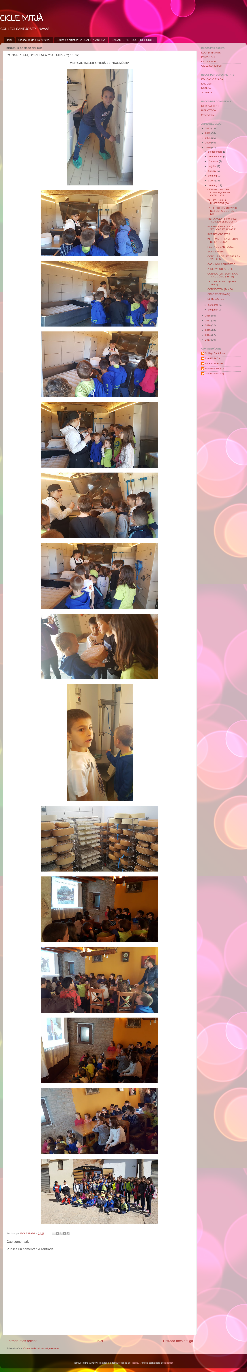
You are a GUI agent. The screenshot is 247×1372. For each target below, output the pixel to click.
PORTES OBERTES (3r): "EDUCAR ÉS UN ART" (221, 228)
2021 (208, 138)
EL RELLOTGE (215, 299)
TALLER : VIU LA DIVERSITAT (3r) (218, 202)
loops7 (135, 1362)
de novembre (215, 156)
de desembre (215, 151)
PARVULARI (208, 57)
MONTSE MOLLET (215, 368)
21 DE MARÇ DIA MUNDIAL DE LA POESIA (223, 240)
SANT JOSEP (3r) (217, 251)
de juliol (212, 166)
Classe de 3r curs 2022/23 (34, 39)
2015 (208, 330)
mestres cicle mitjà (215, 373)
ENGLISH (206, 83)
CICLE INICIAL (209, 61)
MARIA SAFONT (214, 363)
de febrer (213, 305)
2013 (208, 339)
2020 (208, 142)
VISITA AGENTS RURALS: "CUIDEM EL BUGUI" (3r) (222, 220)
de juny (212, 171)
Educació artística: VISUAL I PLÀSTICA (81, 39)
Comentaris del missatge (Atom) (41, 1348)
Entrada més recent (21, 1341)
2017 (208, 320)
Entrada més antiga (178, 1341)
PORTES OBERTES (218, 234)
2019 (208, 147)
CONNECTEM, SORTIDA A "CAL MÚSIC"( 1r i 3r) (222, 275)
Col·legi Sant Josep (215, 353)
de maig (213, 175)
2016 (208, 325)
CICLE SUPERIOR (211, 65)
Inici (9, 39)
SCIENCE (206, 92)
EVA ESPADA (212, 358)
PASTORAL (207, 114)
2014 (208, 335)
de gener (213, 309)
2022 (208, 133)
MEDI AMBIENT (210, 106)
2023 (208, 128)
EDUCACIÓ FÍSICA (212, 79)
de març (213, 185)
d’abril (211, 180)
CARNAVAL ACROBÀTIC (221, 264)
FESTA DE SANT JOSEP (221, 246)
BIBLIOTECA (208, 110)
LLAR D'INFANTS (211, 52)
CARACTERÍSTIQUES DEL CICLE (132, 39)
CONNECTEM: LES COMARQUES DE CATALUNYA (219, 192)
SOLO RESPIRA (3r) (218, 294)
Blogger (168, 1362)
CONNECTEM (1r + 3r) (220, 289)
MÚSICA (206, 88)
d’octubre (213, 161)
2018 (208, 315)
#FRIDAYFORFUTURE (220, 269)
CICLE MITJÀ (21, 19)
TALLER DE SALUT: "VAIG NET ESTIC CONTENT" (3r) (222, 211)
